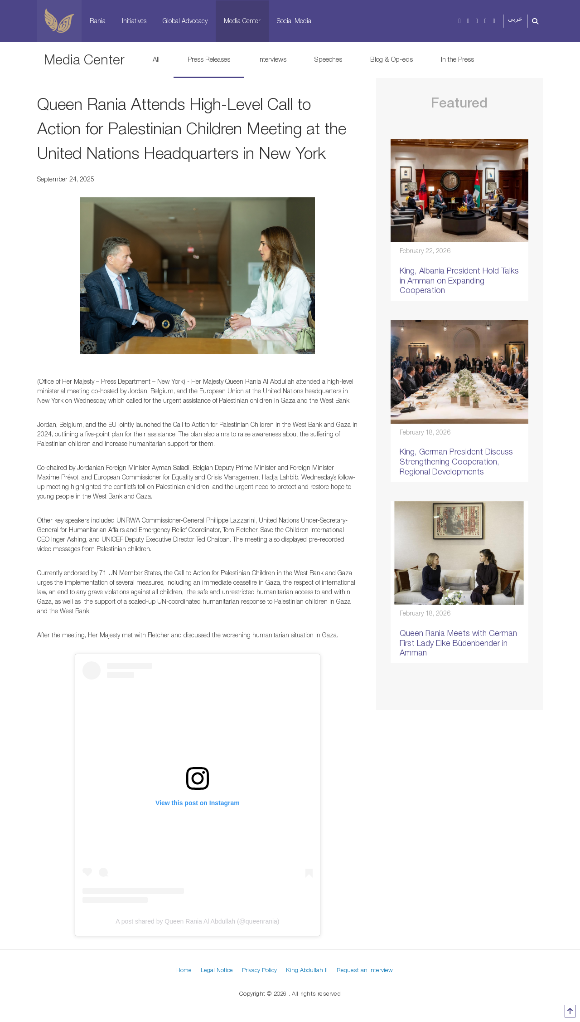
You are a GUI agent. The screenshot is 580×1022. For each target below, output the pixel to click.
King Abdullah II (307, 969)
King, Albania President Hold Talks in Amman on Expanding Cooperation (459, 280)
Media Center (242, 20)
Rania (98, 20)
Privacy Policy (259, 969)
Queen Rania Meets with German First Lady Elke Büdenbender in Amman (458, 642)
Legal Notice (217, 969)
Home (184, 969)
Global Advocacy (185, 20)
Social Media (294, 20)
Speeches (328, 59)
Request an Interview (365, 969)
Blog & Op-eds (391, 59)
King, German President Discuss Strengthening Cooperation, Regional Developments (456, 461)
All (156, 59)
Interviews (272, 59)
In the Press (457, 59)
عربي (515, 18)
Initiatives (134, 20)
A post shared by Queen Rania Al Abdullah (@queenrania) (197, 921)
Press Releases (209, 59)
